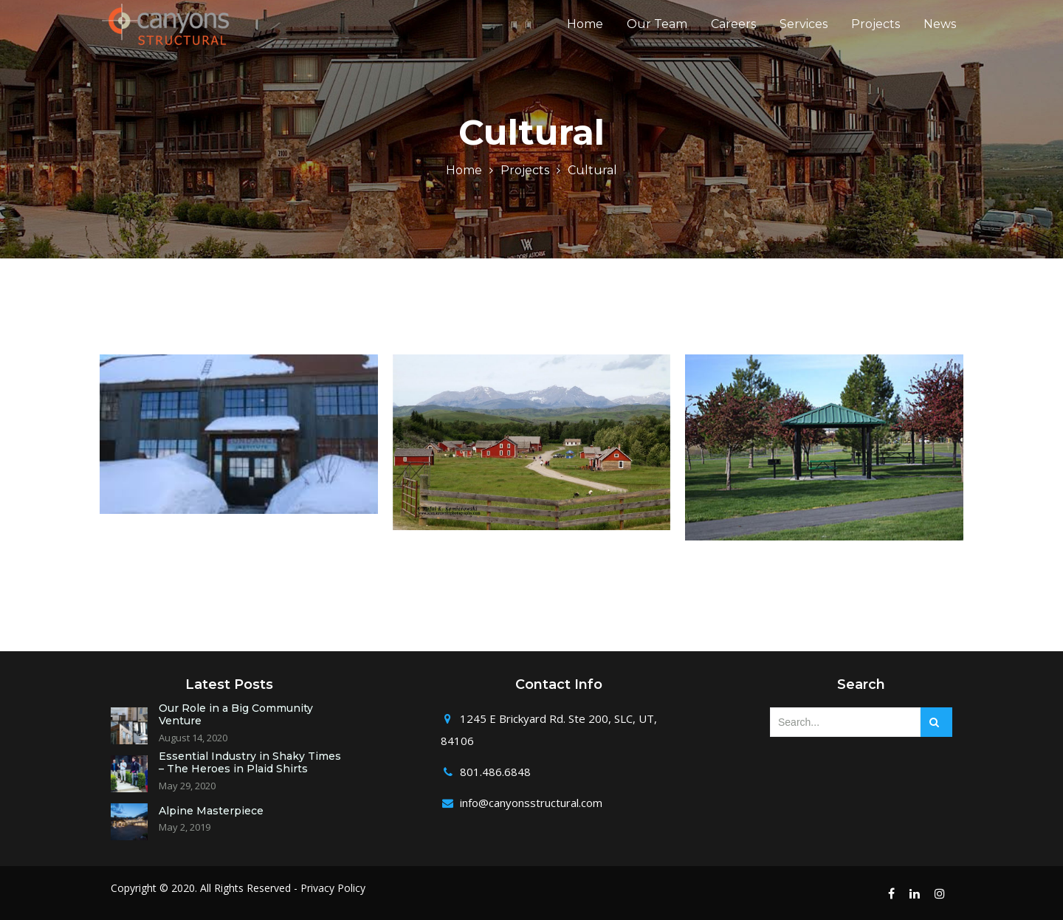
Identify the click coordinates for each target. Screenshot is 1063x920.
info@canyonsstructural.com (531, 802)
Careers (733, 33)
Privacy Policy (332, 888)
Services (804, 33)
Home (585, 33)
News (939, 33)
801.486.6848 (495, 771)
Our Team (657, 33)
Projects (875, 33)
